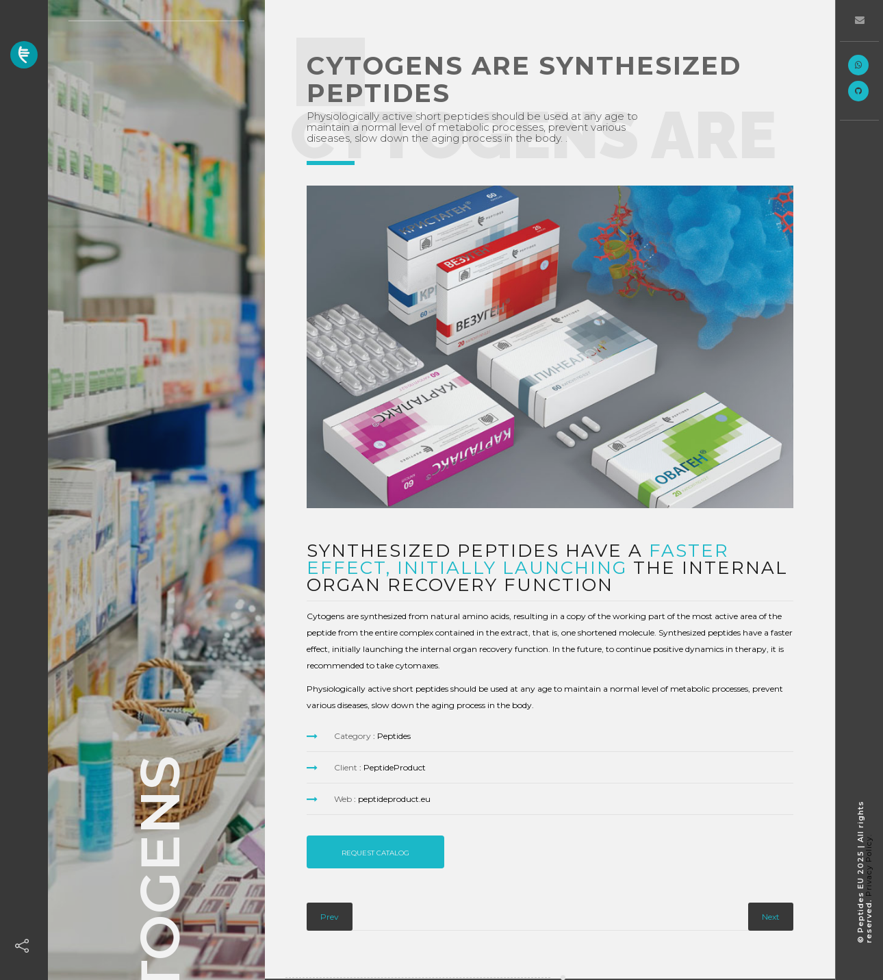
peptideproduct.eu (394, 799)
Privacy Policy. (868, 865)
